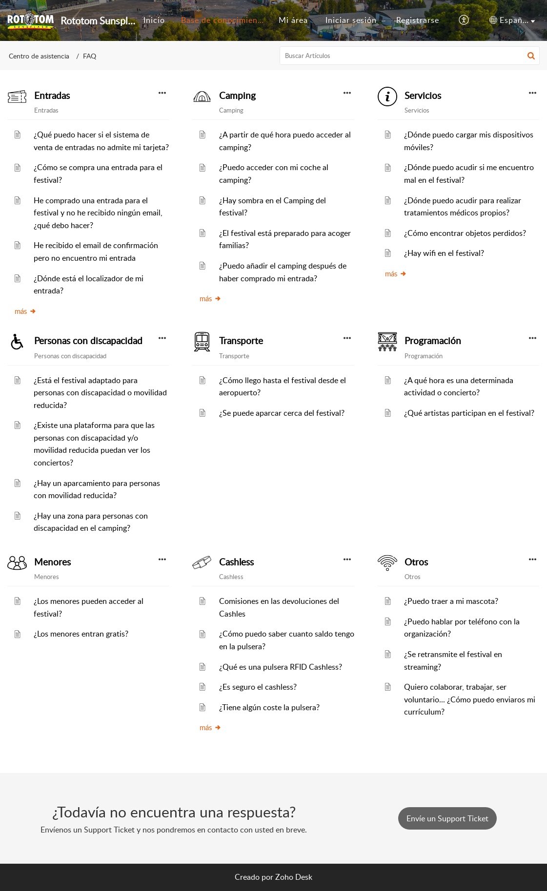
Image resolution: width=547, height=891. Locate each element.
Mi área (293, 20)
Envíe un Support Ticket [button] (447, 818)
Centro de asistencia (39, 55)
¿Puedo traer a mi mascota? (451, 601)
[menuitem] (154, 20)
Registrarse (417, 20)
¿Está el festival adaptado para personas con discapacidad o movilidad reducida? (100, 392)
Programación (433, 340)
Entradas (52, 95)
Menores (52, 562)
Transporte (241, 340)
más (26, 311)
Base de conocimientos (225, 20)
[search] (410, 55)
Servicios (423, 95)
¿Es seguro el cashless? (258, 686)
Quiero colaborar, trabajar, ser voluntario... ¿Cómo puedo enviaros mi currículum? (469, 699)
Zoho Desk (293, 877)
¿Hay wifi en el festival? (444, 253)
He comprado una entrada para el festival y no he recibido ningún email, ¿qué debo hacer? (98, 213)
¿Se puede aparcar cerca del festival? (281, 412)
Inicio (154, 20)
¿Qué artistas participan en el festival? (469, 412)
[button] (464, 20)
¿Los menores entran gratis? (81, 633)
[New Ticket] (447, 818)
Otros (416, 562)
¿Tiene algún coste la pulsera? (269, 707)
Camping (237, 95)
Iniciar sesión (351, 20)
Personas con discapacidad (88, 340)
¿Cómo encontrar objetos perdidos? (465, 233)
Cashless (236, 562)
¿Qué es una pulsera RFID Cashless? (280, 666)
